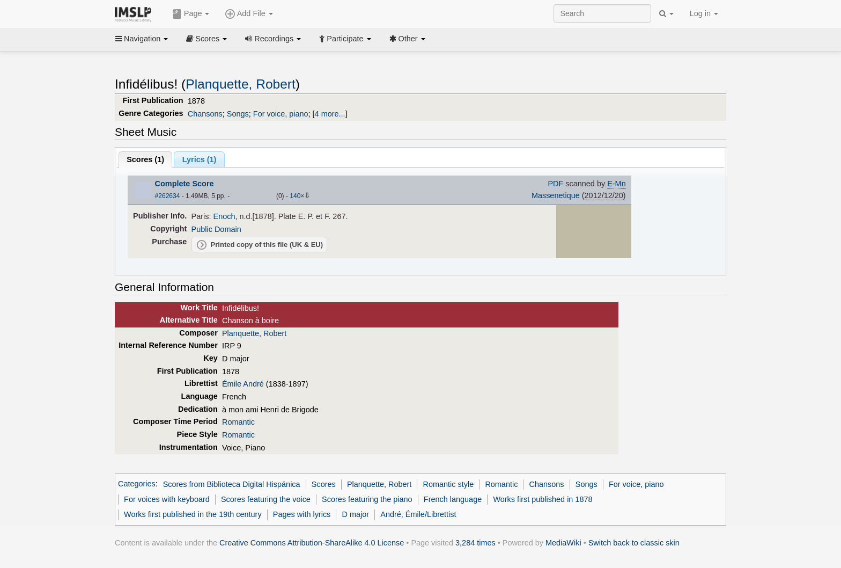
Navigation (141, 38)
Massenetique (556, 195)
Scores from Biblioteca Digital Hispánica (231, 484)
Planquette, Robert (241, 84)
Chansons (205, 114)
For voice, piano (280, 114)
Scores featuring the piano (367, 499)
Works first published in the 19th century (193, 514)
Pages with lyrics (302, 514)
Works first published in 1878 (542, 499)
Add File (248, 14)
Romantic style (448, 484)
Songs (238, 114)
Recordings (273, 38)
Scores (206, 38)
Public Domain (216, 229)
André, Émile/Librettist (418, 514)
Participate (345, 38)
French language (453, 499)
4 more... (330, 114)
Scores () (145, 159)
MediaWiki (563, 542)
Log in (704, 13)
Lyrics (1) (199, 159)
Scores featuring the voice (266, 499)
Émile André (243, 384)
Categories (137, 484)
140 (295, 196)
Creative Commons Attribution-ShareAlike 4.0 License (311, 542)
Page (191, 14)
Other (407, 38)
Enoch (224, 216)
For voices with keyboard (167, 499)
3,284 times (475, 542)
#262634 (167, 196)
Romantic (238, 422)
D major (356, 514)
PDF (555, 183)
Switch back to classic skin (634, 542)
